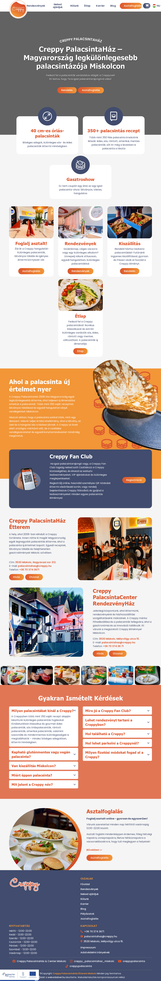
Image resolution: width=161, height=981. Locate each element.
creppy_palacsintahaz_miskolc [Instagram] (92, 961)
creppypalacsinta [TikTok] (79, 966)
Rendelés (67, 90)
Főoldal (85, 884)
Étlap (87, 6)
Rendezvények (36, 6)
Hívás (16, 577)
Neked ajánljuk (58, 6)
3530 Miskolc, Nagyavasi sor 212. (35, 562)
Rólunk (74, 6)
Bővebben (92, 850)
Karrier (100, 6)
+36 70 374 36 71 (113, 646)
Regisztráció (134, 480)
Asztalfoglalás (133, 6)
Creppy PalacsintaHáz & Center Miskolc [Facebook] (39, 961)
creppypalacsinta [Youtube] (131, 961)
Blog (113, 6)
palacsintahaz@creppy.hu (34, 566)
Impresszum (88, 947)
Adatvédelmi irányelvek (95, 952)
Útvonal (34, 577)
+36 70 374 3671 (29, 569)
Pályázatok (87, 914)
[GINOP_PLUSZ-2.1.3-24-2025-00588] (20, 975)
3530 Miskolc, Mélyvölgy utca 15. (119, 639)
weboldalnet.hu (56, 977)
